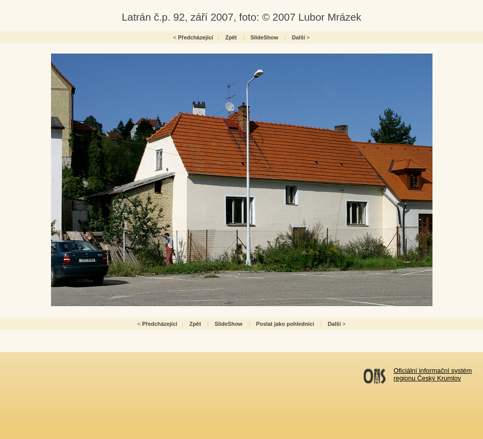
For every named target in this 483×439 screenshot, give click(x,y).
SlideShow (264, 37)
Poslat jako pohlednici (285, 324)
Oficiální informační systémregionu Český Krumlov (433, 374)
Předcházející (195, 37)
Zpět (231, 37)
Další (298, 37)
